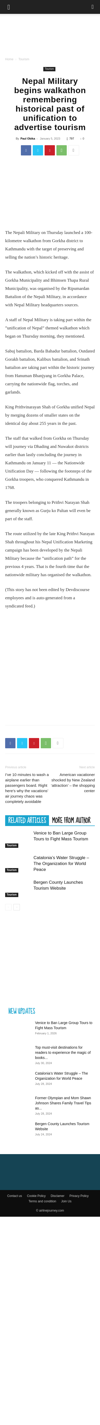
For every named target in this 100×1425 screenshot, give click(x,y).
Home (9, 59)
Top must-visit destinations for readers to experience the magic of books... (63, 1052)
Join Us (66, 1201)
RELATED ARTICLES (27, 820)
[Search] (93, 7)
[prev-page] (8, 907)
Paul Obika (27, 138)
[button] (9, 7)
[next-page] (16, 907)
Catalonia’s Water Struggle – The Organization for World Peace (61, 863)
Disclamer (57, 1196)
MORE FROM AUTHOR (71, 820)
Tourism (23, 59)
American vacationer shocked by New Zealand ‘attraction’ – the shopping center (73, 782)
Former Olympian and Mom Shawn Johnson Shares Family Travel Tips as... (63, 1103)
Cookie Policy (36, 1196)
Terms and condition (42, 1201)
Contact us (14, 1196)
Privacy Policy (79, 1196)
